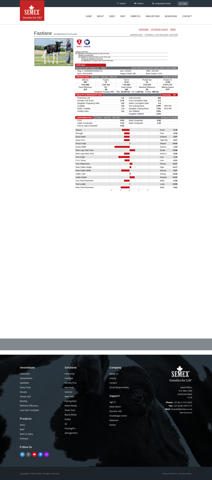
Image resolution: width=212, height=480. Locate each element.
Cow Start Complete (29, 410)
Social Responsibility (119, 387)
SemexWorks (26, 378)
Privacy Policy (185, 473)
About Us (113, 373)
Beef (123, 15)
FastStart (69, 378)
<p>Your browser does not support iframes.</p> (106, 173)
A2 (66, 423)
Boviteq (23, 401)
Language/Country (161, 3)
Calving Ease (71, 401)
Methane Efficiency (29, 405)
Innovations (153, 15)
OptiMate (24, 382)
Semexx (68, 392)
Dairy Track (25, 387)
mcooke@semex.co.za (181, 409)
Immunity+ (25, 373)
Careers (113, 382)
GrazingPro (70, 428)
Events (112, 424)
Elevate (23, 392)
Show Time (70, 410)
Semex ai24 (25, 396)
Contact (187, 15)
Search (121, 3)
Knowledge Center (118, 415)
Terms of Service (169, 473)
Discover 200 (115, 411)
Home (89, 15)
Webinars (114, 420)
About (100, 15)
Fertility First (70, 382)
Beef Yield (69, 396)
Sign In (112, 402)
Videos (138, 3)
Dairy (112, 15)
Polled (68, 419)
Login (183, 3)
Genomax (69, 387)
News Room (115, 406)
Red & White (70, 414)
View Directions (185, 412)
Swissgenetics (71, 433)
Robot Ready (71, 405)
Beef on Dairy (26, 434)
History (112, 378)
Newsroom (171, 15)
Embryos (135, 15)
